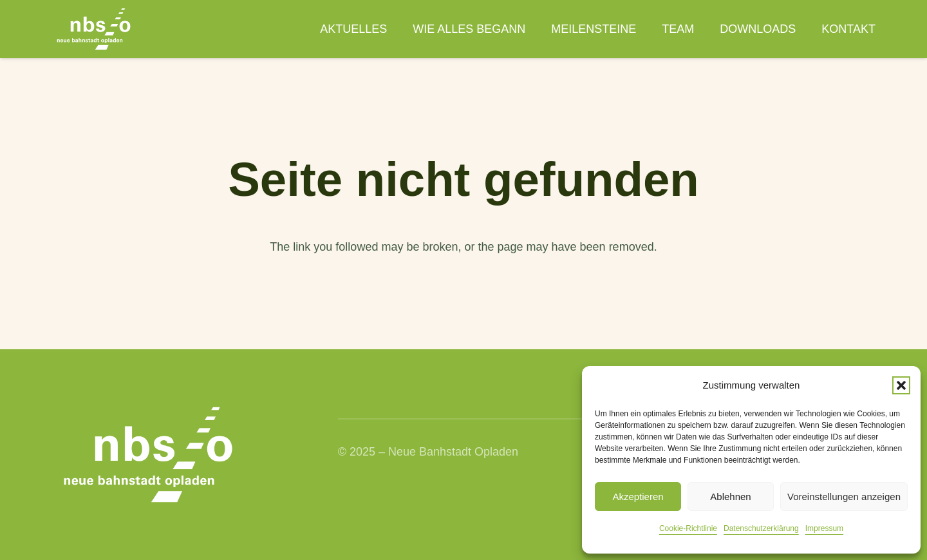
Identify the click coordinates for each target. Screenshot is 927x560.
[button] (901, 385)
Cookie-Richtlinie (688, 528)
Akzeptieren (637, 496)
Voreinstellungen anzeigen (844, 496)
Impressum (824, 528)
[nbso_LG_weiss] (94, 29)
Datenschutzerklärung (761, 528)
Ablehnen (730, 496)
